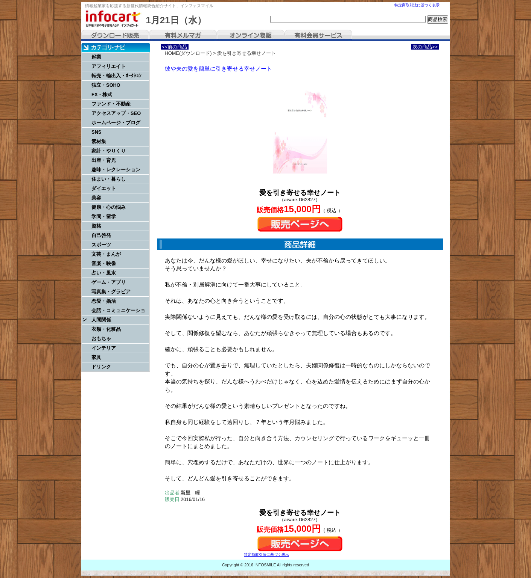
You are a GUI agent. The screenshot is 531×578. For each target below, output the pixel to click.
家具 (96, 357)
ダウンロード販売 (115, 35)
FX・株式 (101, 94)
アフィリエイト (108, 66)
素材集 (98, 141)
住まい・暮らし (108, 179)
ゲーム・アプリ (108, 282)
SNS (96, 132)
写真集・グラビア (111, 291)
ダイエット (103, 188)
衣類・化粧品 (106, 329)
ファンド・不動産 (111, 104)
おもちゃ (101, 338)
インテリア (103, 348)
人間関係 (101, 320)
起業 (96, 57)
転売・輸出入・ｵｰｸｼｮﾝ (116, 75)
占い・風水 (103, 273)
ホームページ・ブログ (115, 122)
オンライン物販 (251, 35)
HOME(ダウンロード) (188, 53)
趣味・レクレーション (115, 169)
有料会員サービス (318, 35)
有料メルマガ (183, 35)
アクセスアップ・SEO (116, 113)
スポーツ (101, 244)
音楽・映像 (103, 263)
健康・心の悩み (108, 207)
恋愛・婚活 (103, 301)
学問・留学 (103, 216)
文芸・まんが (106, 254)
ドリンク (101, 367)
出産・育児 (103, 160)
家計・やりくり (108, 151)
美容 (96, 198)
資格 (96, 226)
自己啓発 (101, 235)
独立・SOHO (105, 85)
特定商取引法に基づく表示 (417, 5)
